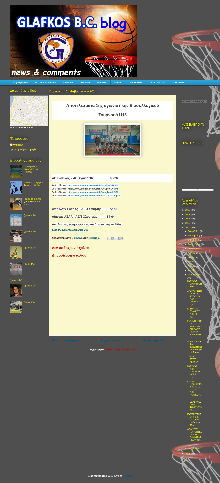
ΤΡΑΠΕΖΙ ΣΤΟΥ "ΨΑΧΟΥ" (193, 359)
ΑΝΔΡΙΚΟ (85, 82)
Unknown (18, 144)
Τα (198, 190)
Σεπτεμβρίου (194, 244)
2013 (188, 453)
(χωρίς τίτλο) (30, 215)
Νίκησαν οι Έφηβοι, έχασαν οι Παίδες (33, 184)
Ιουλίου (192, 253)
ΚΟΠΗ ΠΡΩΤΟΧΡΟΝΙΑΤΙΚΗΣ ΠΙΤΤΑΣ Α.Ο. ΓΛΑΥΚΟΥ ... (194, 388)
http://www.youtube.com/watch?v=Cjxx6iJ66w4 (93, 188)
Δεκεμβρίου (194, 231)
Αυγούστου (194, 248)
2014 (188, 227)
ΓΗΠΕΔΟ (68, 82)
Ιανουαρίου (194, 448)
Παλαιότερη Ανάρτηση (158, 340)
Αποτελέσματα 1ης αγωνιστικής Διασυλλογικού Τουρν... (194, 346)
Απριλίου (192, 266)
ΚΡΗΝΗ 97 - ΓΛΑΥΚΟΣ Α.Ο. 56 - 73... (193, 312)
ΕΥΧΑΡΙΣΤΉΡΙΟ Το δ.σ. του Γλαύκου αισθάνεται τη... (194, 419)
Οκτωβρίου (193, 239)
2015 (188, 223)
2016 (188, 218)
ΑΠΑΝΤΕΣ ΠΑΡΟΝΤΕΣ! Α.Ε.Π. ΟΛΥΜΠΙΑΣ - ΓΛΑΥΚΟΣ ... (194, 436)
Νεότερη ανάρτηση (65, 340)
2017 (188, 214)
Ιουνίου (192, 257)
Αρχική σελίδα (21, 82)
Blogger (127, 476)
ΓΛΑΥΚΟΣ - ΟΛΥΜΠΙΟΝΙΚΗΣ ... (194, 284)
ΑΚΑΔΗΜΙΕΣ (137, 82)
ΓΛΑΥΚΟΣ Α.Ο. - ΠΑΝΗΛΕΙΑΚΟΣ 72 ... (194, 371)
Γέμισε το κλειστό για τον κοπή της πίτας (32, 202)
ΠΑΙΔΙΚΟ (118, 82)
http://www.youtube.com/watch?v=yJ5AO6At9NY (93, 185)
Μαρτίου (192, 270)
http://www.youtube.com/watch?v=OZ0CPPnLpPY (94, 195)
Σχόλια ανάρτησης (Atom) (120, 349)
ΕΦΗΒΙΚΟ (102, 82)
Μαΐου (191, 261)
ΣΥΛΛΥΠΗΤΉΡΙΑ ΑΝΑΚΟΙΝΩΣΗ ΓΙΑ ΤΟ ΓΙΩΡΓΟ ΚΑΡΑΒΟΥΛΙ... (194, 329)
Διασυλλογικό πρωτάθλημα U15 (70, 230)
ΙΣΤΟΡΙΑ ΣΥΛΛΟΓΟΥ (46, 82)
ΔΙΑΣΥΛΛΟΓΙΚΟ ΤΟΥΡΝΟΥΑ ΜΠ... (194, 404)
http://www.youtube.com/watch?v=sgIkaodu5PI (93, 192)
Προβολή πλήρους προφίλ (23, 149)
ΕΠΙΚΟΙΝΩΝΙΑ (157, 82)
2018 (188, 210)
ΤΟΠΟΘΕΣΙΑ (178, 82)
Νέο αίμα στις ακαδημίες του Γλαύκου (31, 169)
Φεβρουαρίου (194, 274)
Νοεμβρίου (193, 235)
